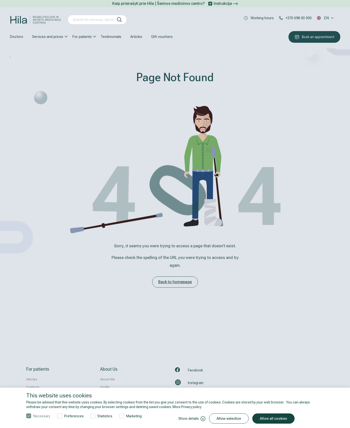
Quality (105, 387)
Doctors (16, 36)
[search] (119, 19)
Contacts (32, 387)
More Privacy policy (187, 407)
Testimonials (111, 36)
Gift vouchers (162, 36)
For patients (82, 36)
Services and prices (47, 36)
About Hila (107, 379)
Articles (136, 36)
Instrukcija (226, 3)
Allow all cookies (273, 418)
